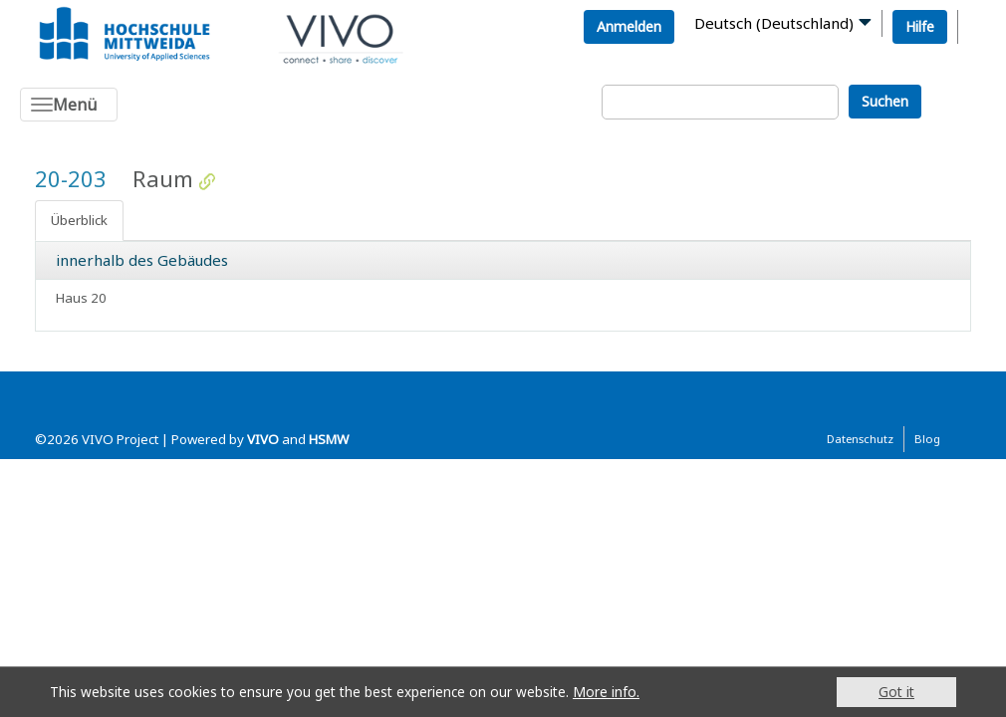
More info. (606, 691)
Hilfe (919, 26)
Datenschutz (860, 438)
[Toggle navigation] (69, 104)
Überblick (79, 220)
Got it (896, 691)
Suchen (885, 101)
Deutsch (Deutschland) (774, 23)
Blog (927, 438)
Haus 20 (81, 298)
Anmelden (629, 26)
